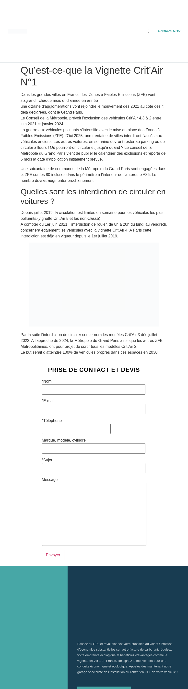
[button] (149, 31)
